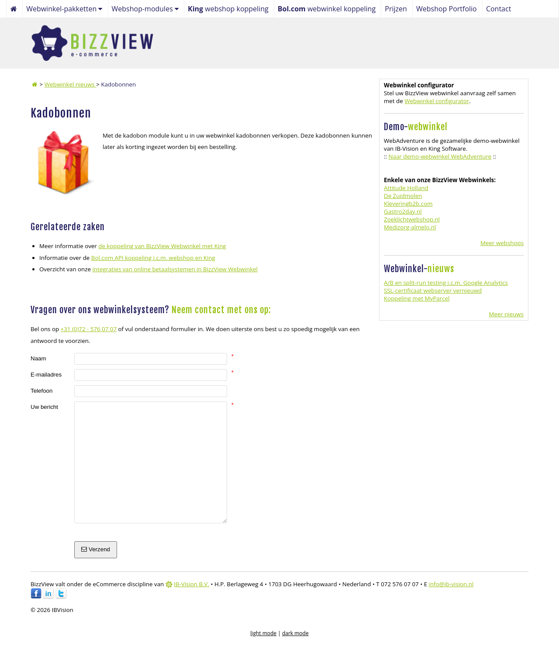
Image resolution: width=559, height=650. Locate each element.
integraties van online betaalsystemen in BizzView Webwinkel (174, 269)
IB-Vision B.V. (191, 584)
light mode (263, 633)
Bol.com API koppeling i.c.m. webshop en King (153, 258)
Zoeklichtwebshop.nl (412, 219)
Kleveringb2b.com (408, 203)
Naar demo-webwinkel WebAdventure (439, 156)
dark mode (295, 633)
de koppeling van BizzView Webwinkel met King (162, 246)
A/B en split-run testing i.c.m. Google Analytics (446, 283)
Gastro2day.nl (403, 211)
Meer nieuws (506, 314)
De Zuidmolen (403, 196)
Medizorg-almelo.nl (410, 227)
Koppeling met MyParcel (416, 298)
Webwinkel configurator (436, 101)
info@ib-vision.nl (451, 584)
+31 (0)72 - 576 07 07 (89, 329)
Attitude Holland (406, 188)
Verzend (95, 549)
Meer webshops (502, 243)
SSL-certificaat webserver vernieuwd (433, 290)
